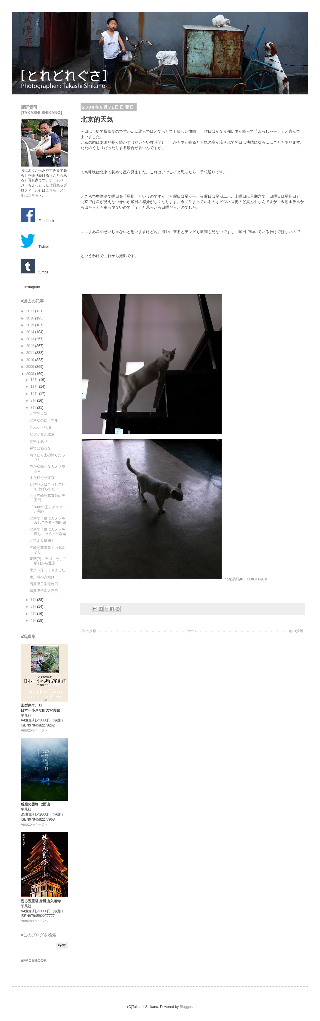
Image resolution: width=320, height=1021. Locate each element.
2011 (30, 353)
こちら (51, 190)
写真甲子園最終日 (44, 584)
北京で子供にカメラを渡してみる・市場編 (48, 531)
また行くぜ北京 (42, 478)
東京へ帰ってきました (47, 570)
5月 (34, 614)
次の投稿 (89, 631)
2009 (30, 367)
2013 (30, 339)
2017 (30, 311)
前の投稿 (296, 631)
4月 (34, 620)
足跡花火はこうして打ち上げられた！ (47, 486)
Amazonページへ (34, 730)
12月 (35, 380)
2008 (30, 374)
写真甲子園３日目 (44, 591)
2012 (30, 346)
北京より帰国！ (42, 541)
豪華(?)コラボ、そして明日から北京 (48, 561)
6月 (34, 606)
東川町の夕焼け (42, 577)
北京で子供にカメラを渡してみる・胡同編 (48, 520)
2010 (30, 360)
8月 (34, 408)
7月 (34, 600)
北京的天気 (38, 413)
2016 (30, 318)
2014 (30, 332)
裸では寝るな (40, 448)
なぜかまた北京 (42, 434)
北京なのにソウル (44, 420)
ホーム (192, 631)
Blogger (186, 1007)
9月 (34, 400)
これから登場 (40, 427)
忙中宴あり (38, 441)
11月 (35, 386)
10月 (35, 394)
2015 (30, 325)
